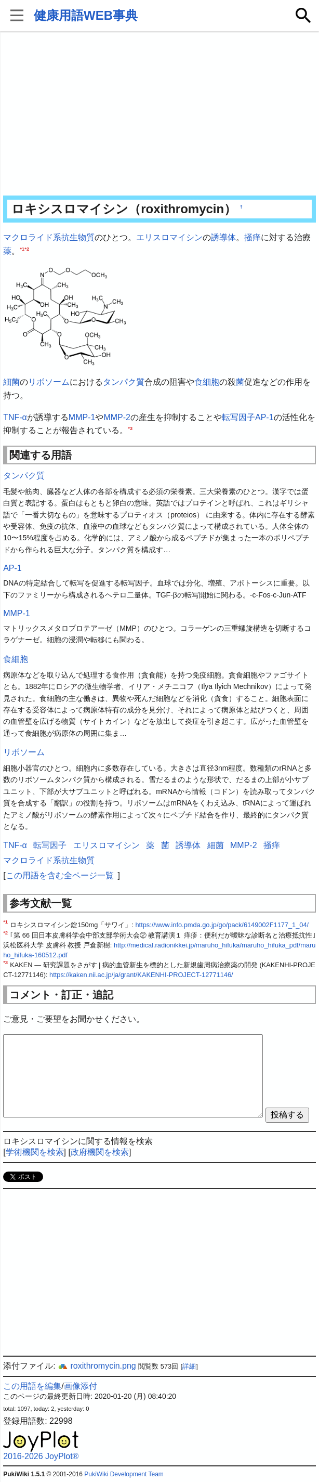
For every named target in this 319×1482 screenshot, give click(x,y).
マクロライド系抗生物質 (49, 237)
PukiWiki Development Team (124, 1474)
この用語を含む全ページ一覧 (60, 875)
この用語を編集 (32, 1386)
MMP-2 (116, 417)
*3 (130, 428)
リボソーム (49, 382)
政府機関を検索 (100, 1152)
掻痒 (252, 237)
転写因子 (238, 417)
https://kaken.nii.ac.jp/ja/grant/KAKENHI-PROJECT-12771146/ (141, 975)
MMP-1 (82, 417)
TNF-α (15, 417)
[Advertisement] (159, 114)
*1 (22, 248)
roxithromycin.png (97, 1365)
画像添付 (80, 1386)
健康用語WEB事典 (86, 15)
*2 (26, 248)
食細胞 (206, 382)
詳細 (189, 1366)
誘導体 (223, 237)
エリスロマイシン (169, 237)
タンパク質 (123, 382)
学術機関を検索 (35, 1152)
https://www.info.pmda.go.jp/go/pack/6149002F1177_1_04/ (222, 925)
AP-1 (264, 417)
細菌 (11, 382)
